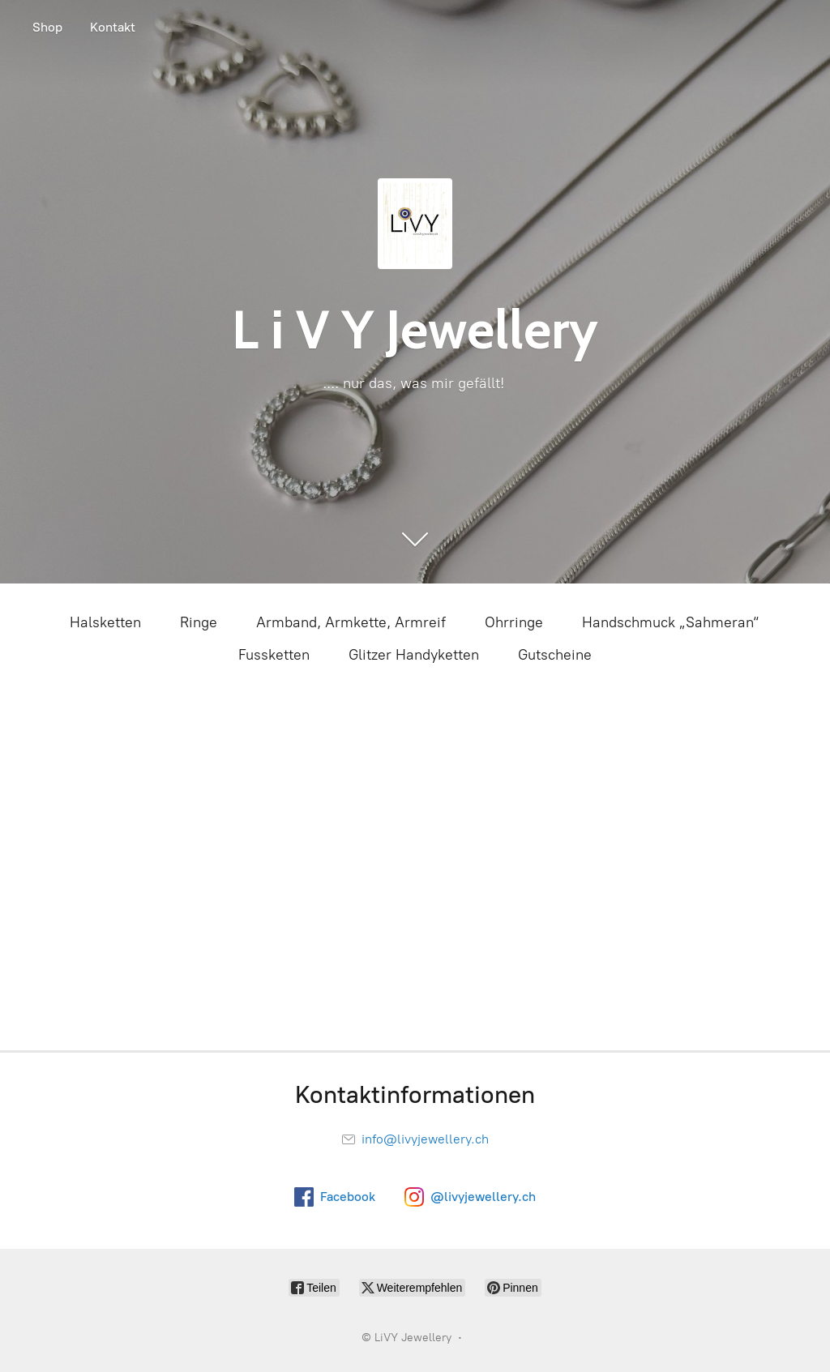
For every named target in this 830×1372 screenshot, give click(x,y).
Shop (47, 27)
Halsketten (105, 622)
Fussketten (274, 655)
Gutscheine (555, 655)
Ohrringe (514, 622)
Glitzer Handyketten (414, 655)
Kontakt (112, 27)
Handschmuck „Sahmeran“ (671, 622)
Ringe (198, 622)
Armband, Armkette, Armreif (351, 622)
